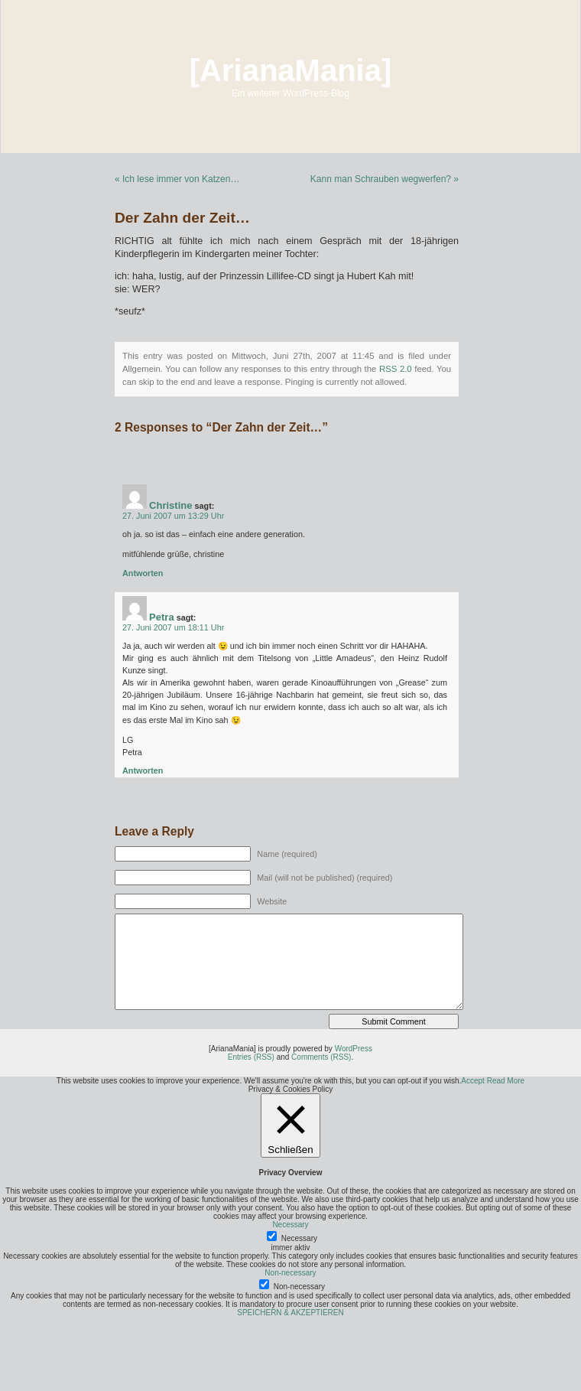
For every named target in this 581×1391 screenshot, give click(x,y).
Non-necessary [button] (290, 1273)
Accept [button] (473, 1081)
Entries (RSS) (251, 1057)
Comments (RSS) (321, 1057)
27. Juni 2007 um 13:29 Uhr (173, 515)
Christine (171, 505)
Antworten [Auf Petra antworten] (142, 770)
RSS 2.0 (395, 368)
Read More (505, 1081)
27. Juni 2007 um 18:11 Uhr (173, 627)
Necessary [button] (290, 1224)
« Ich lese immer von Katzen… (177, 179)
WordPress (353, 1048)
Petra (161, 617)
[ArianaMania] (291, 70)
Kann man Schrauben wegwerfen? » (384, 179)
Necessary (299, 1238)
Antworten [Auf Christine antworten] (142, 573)
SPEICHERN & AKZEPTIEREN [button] (290, 1312)
